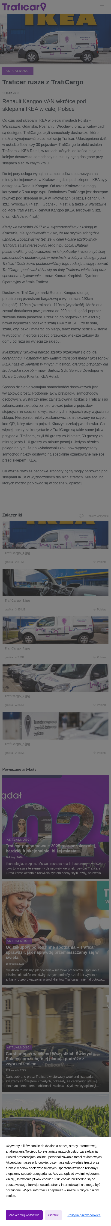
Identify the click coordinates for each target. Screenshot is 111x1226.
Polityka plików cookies (83, 1215)
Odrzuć (53, 1215)
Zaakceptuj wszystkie (24, 1215)
